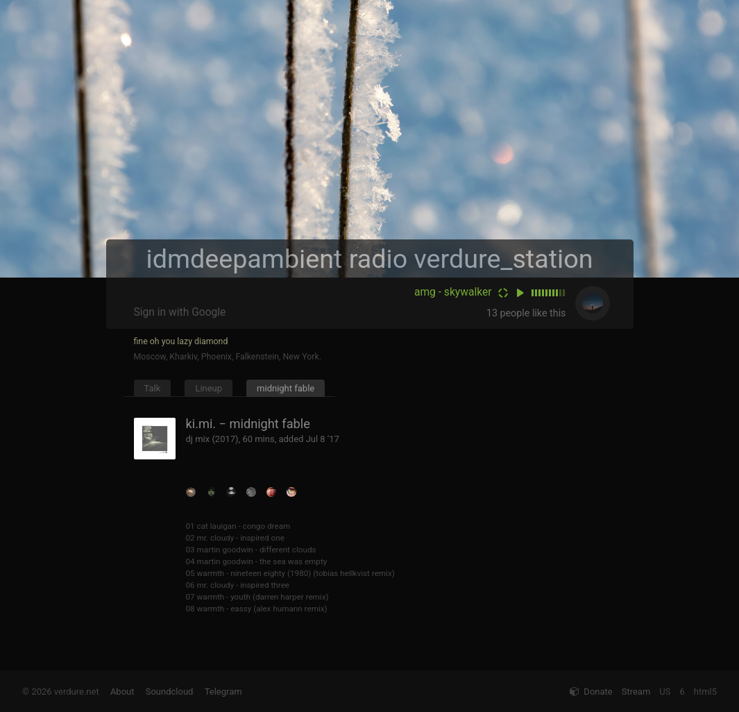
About (122, 691)
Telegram (223, 691)
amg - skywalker (453, 292)
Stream (636, 691)
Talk (152, 388)
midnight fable (285, 388)
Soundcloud (170, 691)
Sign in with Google (180, 312)
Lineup (208, 388)
